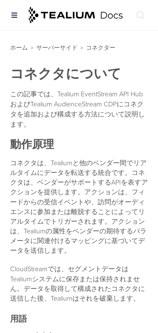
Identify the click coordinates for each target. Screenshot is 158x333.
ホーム (19, 47)
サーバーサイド (57, 47)
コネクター (100, 47)
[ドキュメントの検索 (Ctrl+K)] (140, 15)
